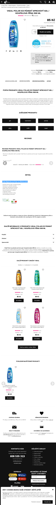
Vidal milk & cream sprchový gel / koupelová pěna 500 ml (18, 326)
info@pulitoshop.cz (16, 436)
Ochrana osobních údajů (39, 463)
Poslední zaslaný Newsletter (38, 484)
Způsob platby (37, 455)
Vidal (28, 5)
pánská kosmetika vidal (11, 81)
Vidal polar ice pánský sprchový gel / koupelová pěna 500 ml (10, 387)
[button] (53, 489)
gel (10, 120)
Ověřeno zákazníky (38, 457)
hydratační (28, 120)
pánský (46, 120)
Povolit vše (47, 502)
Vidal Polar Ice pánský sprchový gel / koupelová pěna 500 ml (15, 7)
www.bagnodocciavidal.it (49, 74)
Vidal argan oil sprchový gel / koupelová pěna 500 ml (19, 288)
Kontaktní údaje (17, 463)
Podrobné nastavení (36, 502)
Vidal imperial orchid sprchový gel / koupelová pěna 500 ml (37, 326)
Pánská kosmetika (21, 5)
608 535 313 (17, 456)
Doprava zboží (37, 453)
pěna (10, 128)
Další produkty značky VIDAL (28, 261)
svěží (28, 128)
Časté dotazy (37, 461)
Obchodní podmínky (38, 465)
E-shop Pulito (4, 5)
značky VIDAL (49, 249)
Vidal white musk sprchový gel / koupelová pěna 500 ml (37, 288)
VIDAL (51, 72)
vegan (49, 81)
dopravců (44, 433)
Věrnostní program (38, 451)
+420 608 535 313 (7, 434)
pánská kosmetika (24, 81)
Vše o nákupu (37, 459)
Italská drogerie (12, 5)
